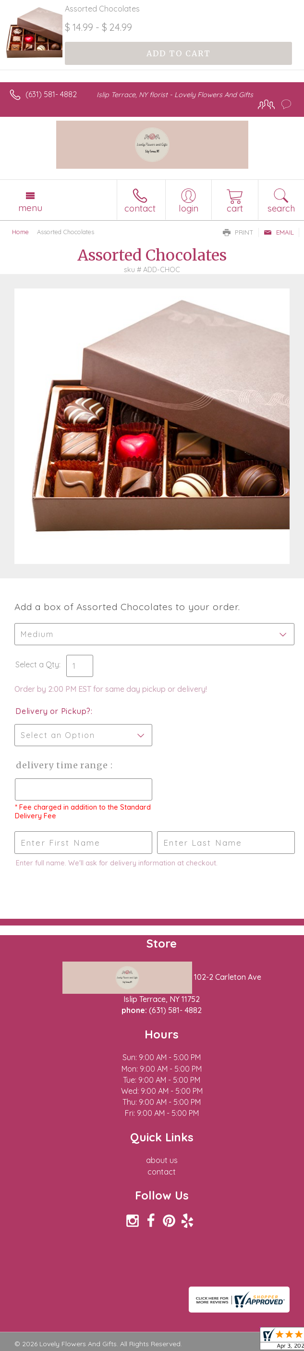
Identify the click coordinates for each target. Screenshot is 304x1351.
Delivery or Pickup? (53, 711)
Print (238, 232)
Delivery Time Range (62, 765)
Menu (30, 207)
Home (20, 232)
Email (279, 232)
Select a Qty (37, 664)
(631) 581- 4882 (51, 94)
